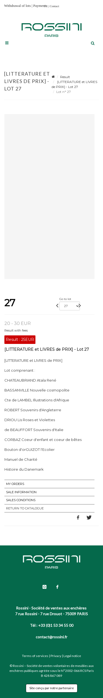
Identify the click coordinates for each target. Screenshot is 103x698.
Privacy (56, 656)
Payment (39, 6)
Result (65, 77)
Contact (54, 6)
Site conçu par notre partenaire (51, 688)
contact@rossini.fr (51, 636)
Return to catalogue (25, 508)
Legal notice (72, 656)
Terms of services (35, 656)
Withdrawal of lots (17, 6)
